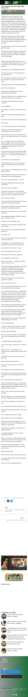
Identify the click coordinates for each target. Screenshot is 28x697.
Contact (21, 688)
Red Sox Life (9, 689)
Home (13, 688)
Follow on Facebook (12, 676)
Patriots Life (15, 689)
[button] (8, 501)
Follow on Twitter (12, 672)
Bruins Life (21, 689)
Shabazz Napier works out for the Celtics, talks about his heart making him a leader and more (17, 637)
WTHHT (16, 688)
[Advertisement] (14, 481)
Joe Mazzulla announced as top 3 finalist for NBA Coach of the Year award (17, 630)
